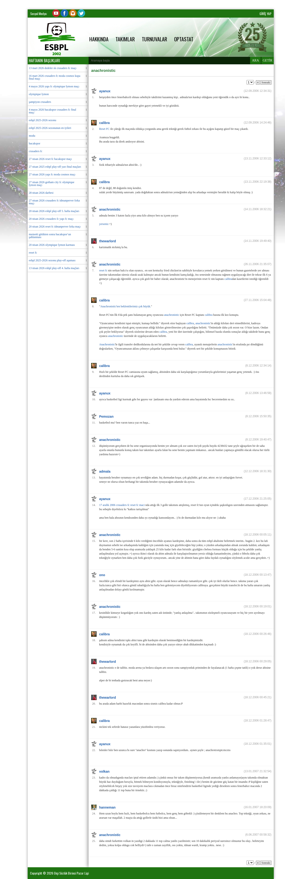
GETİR (267, 60)
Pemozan (106, 416)
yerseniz (104, 224)
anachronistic (109, 209)
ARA (255, 60)
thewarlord (107, 241)
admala (104, 471)
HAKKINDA (99, 39)
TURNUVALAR (154, 39)
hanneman (107, 807)
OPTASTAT (183, 39)
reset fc (103, 270)
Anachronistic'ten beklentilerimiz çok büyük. (125, 306)
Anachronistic (107, 344)
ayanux (104, 91)
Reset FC (104, 129)
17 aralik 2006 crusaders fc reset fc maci (122, 505)
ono (102, 575)
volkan (104, 771)
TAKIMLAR (125, 39)
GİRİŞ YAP (265, 13)
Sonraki (266, 82)
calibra (104, 123)
